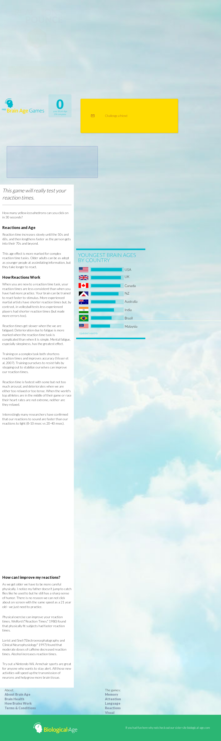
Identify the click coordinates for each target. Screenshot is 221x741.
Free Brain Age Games (23, 106)
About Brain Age (17, 694)
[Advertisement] (37, 500)
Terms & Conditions (20, 708)
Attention (113, 699)
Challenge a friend (116, 116)
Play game (37, 71)
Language (112, 703)
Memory (111, 694)
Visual (109, 713)
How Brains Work (18, 703)
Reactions (113, 708)
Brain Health (14, 699)
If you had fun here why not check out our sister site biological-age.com (167, 727)
